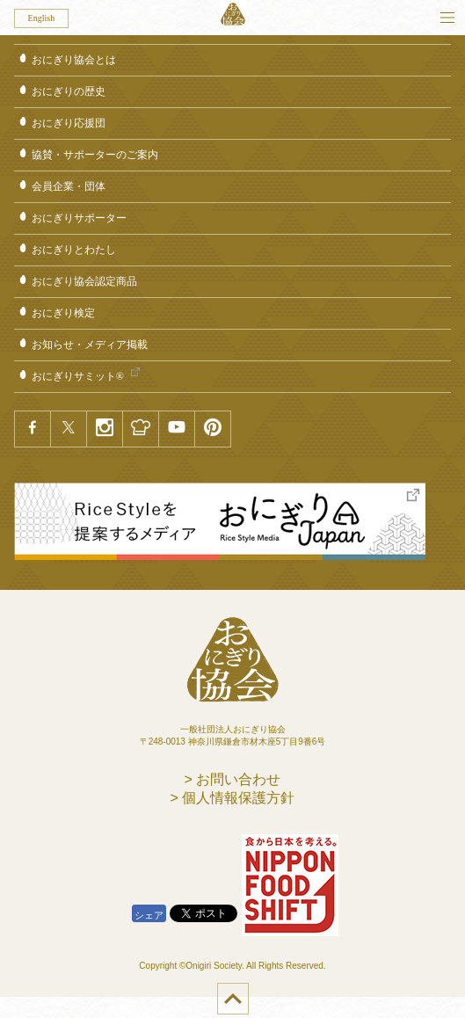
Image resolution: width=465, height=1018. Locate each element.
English (41, 18)
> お (233, 779)
